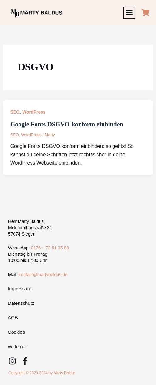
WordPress (34, 111)
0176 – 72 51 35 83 (50, 247)
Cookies (16, 332)
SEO (15, 111)
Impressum (19, 288)
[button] (129, 13)
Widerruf (17, 346)
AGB (13, 317)
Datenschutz (21, 303)
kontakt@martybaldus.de (43, 274)
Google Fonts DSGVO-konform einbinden (66, 124)
